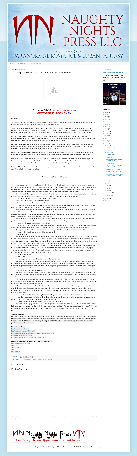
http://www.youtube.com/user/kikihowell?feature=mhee (29, 337)
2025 (106, 114)
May (108, 185)
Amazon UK (15, 347)
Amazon (14, 345)
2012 (106, 145)
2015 (106, 138)
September (110, 154)
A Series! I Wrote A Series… (113, 178)
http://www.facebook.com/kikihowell (23, 331)
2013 (106, 143)
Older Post (94, 416)
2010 (106, 200)
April (108, 188)
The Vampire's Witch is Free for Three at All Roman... (114, 166)
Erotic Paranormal (31, 359)
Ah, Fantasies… (110, 163)
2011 (106, 198)
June (108, 183)
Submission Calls (22, 63)
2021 (106, 124)
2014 (106, 141)
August (109, 157)
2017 (106, 133)
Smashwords (15, 352)
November (110, 150)
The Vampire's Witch (48, 359)
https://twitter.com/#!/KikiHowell (21, 335)
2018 (106, 131)
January (109, 195)
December (110, 147)
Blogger (100, 447)
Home (11, 63)
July (108, 181)
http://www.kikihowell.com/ (20, 329)
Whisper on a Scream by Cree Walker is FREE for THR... (114, 174)
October (109, 152)
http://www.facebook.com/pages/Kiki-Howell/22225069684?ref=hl (32, 333)
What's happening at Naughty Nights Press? (114, 160)
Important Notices (36, 63)
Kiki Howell (39, 359)
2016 (106, 136)
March (108, 190)
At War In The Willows (21, 359)
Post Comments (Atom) (25, 419)
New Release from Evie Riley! (113, 72)
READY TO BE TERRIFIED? (114, 171)
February (109, 193)
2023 (106, 119)
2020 (106, 126)
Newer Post (15, 416)
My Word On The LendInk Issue (115, 169)
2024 (106, 117)
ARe (12, 349)
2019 (106, 129)
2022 (106, 121)
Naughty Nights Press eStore (21, 343)
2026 (106, 112)
